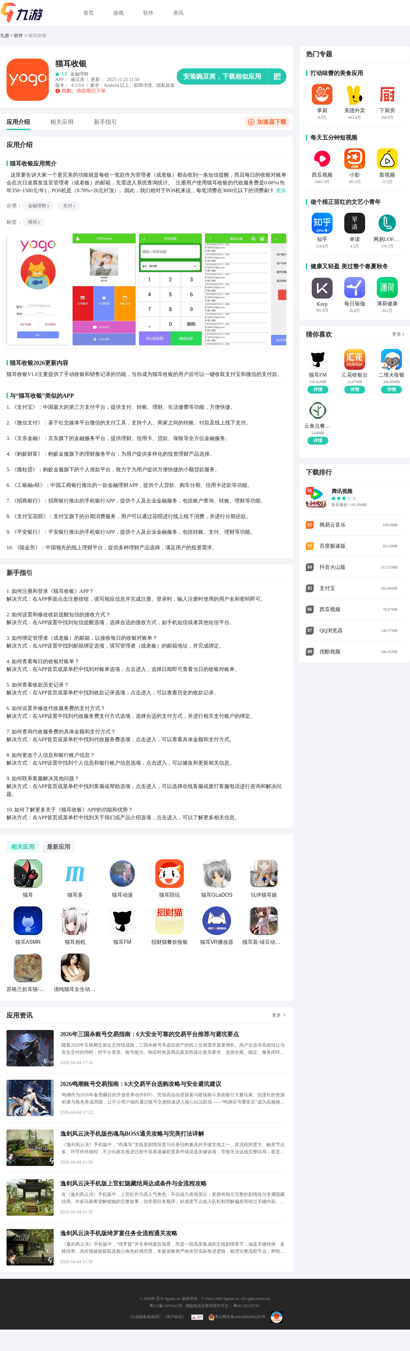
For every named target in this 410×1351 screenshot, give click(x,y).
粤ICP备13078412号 (166, 1306)
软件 (148, 13)
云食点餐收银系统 (317, 426)
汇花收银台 (355, 375)
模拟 (34, 222)
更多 (276, 1015)
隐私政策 (166, 85)
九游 (4, 35)
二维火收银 (391, 375)
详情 (317, 389)
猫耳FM (318, 375)
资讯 (178, 13)
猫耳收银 (37, 35)
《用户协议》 (174, 1317)
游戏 (118, 13)
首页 (88, 13)
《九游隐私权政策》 (145, 1317)
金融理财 (39, 205)
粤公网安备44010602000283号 (237, 1317)
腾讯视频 (342, 491)
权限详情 (143, 85)
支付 (69, 205)
